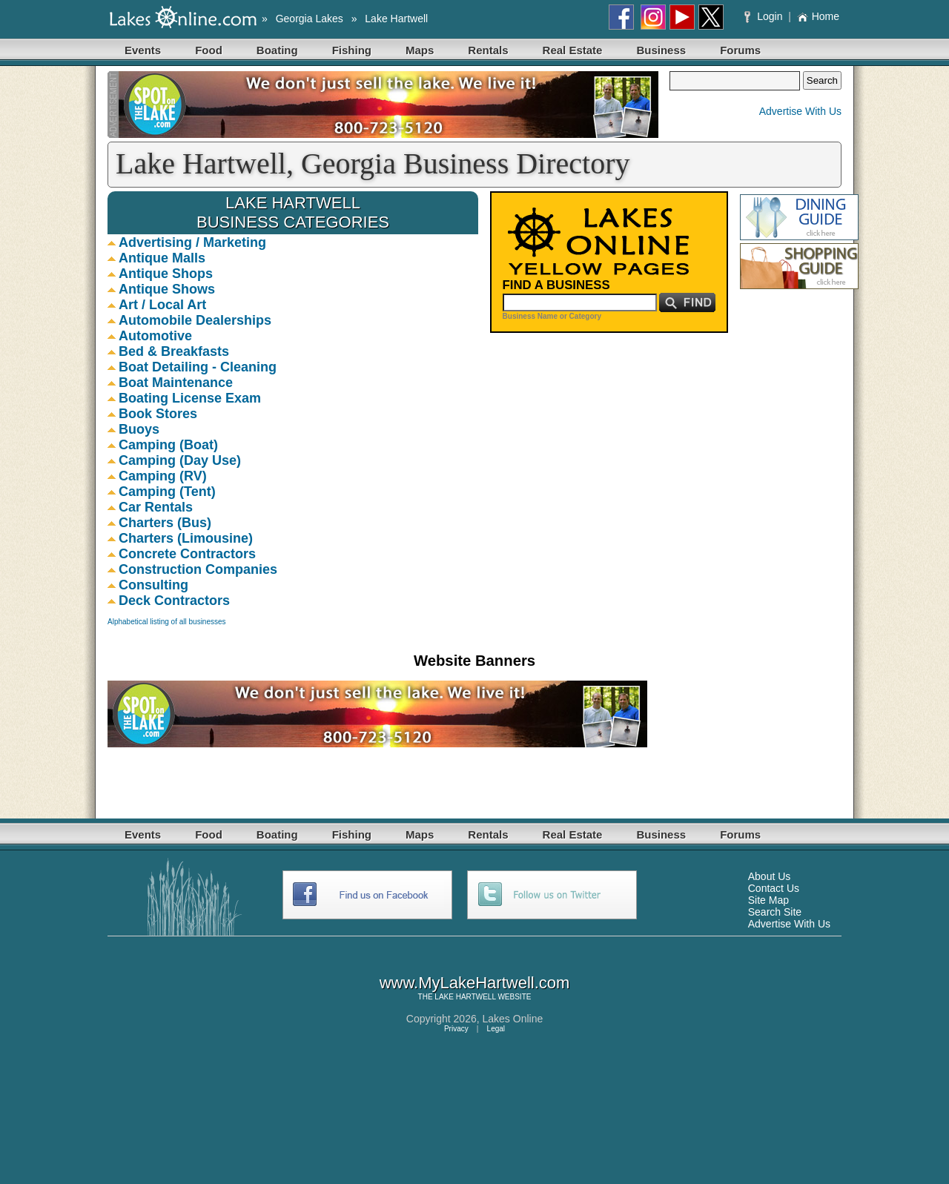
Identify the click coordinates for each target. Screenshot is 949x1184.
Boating (277, 50)
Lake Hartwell (396, 18)
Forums (740, 50)
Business (661, 50)
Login (764, 16)
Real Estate (573, 50)
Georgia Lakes (309, 18)
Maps (420, 50)
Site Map (768, 900)
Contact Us (773, 888)
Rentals (488, 50)
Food (208, 50)
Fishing (351, 50)
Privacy (456, 1029)
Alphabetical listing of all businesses (167, 622)
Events (143, 50)
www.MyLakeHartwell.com (475, 982)
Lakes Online (513, 1019)
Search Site (774, 912)
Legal (496, 1029)
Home (818, 16)
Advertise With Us (800, 111)
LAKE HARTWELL (464, 997)
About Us (769, 876)
